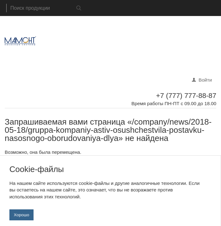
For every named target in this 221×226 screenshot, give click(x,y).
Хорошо (21, 217)
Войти (205, 80)
